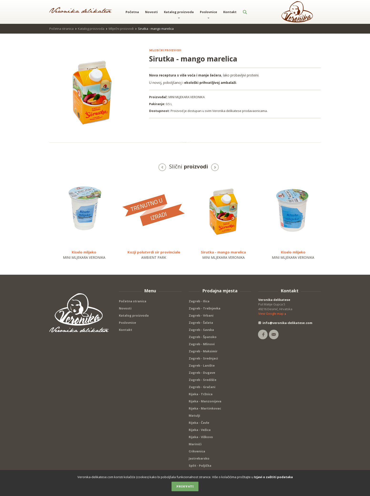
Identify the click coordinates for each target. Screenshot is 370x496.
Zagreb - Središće (202, 380)
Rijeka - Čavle (199, 422)
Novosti (151, 12)
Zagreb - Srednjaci (203, 358)
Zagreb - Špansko (203, 337)
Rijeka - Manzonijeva (205, 401)
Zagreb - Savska (201, 330)
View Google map (272, 313)
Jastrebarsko (199, 458)
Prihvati (185, 486)
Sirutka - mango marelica (223, 252)
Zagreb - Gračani (202, 387)
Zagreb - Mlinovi (202, 344)
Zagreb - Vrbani (201, 315)
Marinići (195, 444)
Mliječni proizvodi (121, 28)
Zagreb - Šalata (201, 322)
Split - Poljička (200, 465)
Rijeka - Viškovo (201, 437)
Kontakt (230, 12)
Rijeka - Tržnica (201, 394)
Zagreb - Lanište (202, 365)
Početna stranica (61, 28)
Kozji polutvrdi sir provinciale (153, 252)
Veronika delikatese (274, 300)
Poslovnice (208, 14)
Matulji (194, 415)
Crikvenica (197, 451)
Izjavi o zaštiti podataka (273, 477)
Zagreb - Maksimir (203, 351)
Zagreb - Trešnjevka (204, 308)
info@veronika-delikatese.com (285, 323)
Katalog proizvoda (179, 14)
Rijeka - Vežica (200, 430)
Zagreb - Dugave (202, 372)
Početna (132, 12)
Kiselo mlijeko (84, 252)
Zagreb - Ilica (199, 301)
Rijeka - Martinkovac (205, 408)
